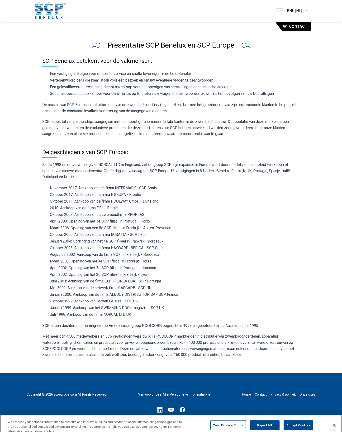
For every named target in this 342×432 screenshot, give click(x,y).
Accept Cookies (298, 427)
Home (246, 394)
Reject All (264, 427)
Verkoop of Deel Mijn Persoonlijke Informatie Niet (174, 394)
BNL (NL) (297, 10)
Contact (294, 26)
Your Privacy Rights (228, 427)
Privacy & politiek (283, 394)
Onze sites (307, 394)
